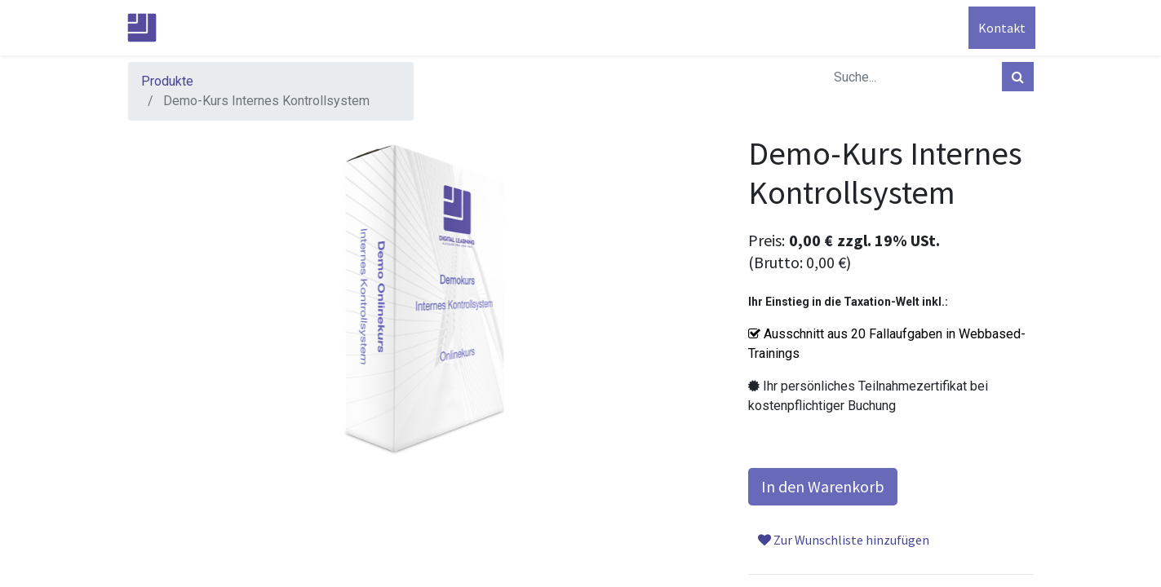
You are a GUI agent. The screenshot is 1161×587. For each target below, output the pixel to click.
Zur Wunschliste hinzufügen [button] (843, 540)
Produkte (167, 81)
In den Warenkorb (822, 486)
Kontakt (1000, 28)
